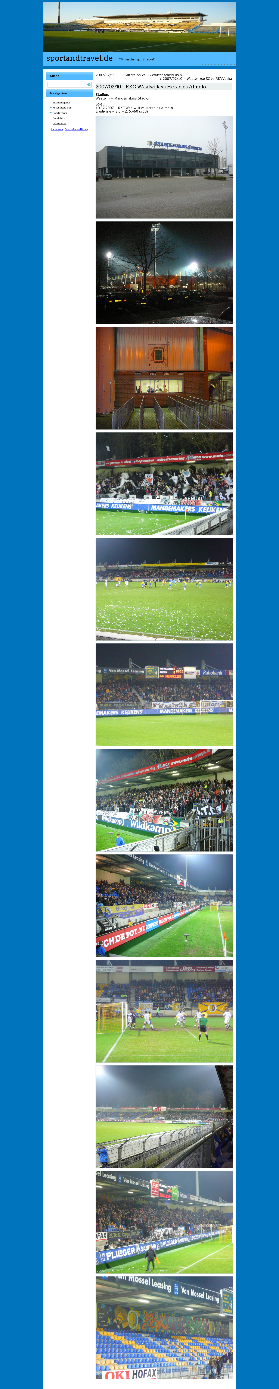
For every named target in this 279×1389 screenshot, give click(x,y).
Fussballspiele (61, 102)
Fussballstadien (62, 107)
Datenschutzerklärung (76, 129)
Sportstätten (60, 118)
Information (59, 123)
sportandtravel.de (79, 58)
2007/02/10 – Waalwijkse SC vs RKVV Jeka (197, 78)
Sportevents (60, 112)
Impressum (57, 129)
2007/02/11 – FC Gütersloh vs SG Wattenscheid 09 (137, 74)
